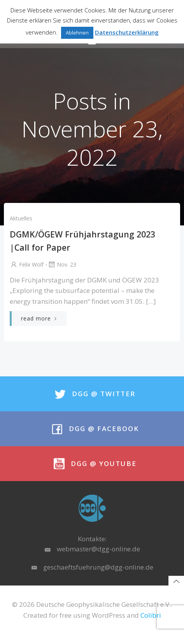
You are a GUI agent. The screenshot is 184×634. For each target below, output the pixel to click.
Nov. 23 (61, 264)
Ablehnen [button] (77, 32)
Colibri (150, 615)
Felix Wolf (27, 264)
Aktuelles (21, 218)
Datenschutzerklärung (127, 32)
